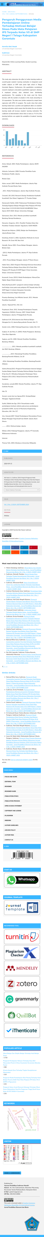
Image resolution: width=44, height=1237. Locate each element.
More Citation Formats (13, 490)
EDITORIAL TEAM (10, 781)
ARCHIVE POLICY (10, 830)
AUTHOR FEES (9, 835)
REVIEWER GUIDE (10, 791)
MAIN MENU (8, 770)
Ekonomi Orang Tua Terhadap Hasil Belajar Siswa (22, 751)
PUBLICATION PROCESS (12, 801)
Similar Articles (8, 673)
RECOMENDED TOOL (11, 926)
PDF (6, 451)
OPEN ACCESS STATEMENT (13, 806)
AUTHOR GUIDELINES (11, 825)
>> (6, 666)
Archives (11, 12)
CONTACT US (8, 840)
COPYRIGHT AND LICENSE (12, 810)
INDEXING (7, 820)
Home (4, 12)
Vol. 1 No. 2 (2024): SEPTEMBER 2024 (14, 14)
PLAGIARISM (8, 815)
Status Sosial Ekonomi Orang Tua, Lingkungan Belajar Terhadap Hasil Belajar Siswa (23, 585)
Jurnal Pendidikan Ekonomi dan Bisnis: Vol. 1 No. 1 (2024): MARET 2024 (22, 578)
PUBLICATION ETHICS (11, 796)
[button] (6, 547)
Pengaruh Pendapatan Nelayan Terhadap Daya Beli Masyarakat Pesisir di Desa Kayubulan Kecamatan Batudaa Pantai (21, 1063)
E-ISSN (6, 846)
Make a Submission (12, 1173)
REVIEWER (8, 786)
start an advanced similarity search (22, 760)
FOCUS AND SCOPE (10, 776)
